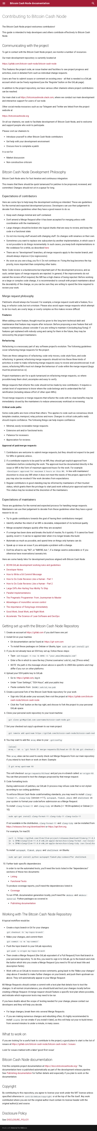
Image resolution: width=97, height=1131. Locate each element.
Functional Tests (19, 881)
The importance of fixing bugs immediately (27, 607)
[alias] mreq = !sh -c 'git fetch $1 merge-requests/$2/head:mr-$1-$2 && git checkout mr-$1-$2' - (52, 748)
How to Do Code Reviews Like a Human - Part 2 (29, 583)
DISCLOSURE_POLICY (17, 1119)
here (47, 247)
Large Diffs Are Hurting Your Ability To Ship (27, 588)
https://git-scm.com (54, 641)
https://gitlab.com (35, 632)
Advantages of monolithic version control (26, 602)
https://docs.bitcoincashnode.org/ (61, 1066)
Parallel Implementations (18, 593)
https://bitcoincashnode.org (15, 116)
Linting (14, 876)
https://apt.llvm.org (57, 826)
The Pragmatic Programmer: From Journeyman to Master (33, 597)
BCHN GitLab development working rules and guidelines (33, 565)
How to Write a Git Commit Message (24, 574)
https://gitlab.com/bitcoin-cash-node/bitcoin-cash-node (29, 63)
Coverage (15, 890)
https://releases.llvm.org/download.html (25, 826)
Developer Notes (14, 569)
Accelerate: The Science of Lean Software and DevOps (33, 616)
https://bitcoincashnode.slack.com (37, 97)
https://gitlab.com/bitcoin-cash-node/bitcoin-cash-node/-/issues (43, 1044)
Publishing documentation (23, 903)
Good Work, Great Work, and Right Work (25, 611)
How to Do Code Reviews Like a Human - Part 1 (29, 579)
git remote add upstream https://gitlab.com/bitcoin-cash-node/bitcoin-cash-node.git (52, 733)
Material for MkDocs (19, 1128)
